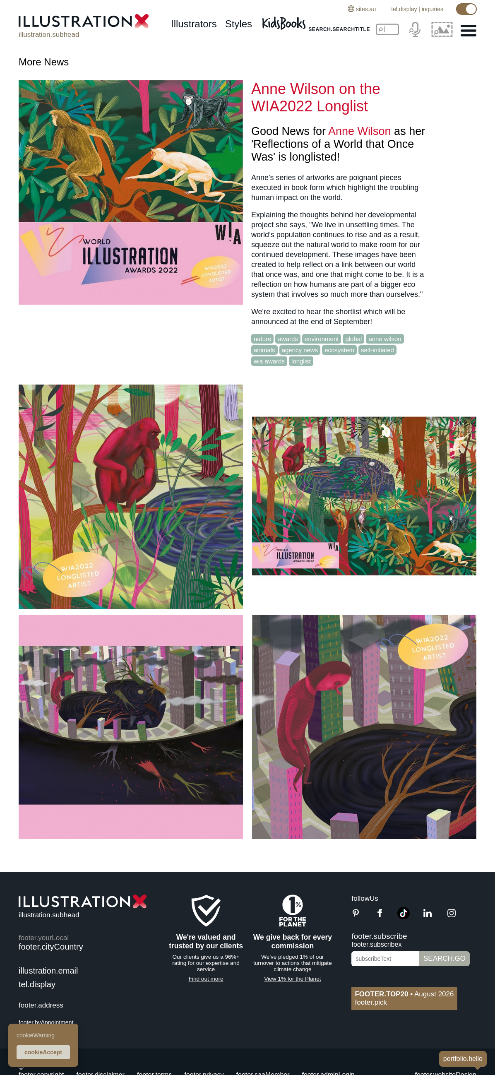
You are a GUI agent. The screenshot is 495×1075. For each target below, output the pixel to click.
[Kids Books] (285, 21)
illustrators (194, 23)
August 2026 (404, 994)
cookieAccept (43, 1052)
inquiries (432, 9)
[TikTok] (403, 917)
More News (44, 61)
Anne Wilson (359, 131)
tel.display (404, 9)
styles (238, 23)
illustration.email (48, 970)
